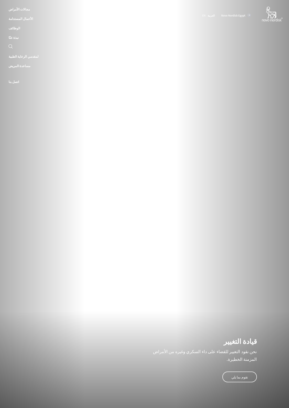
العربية (211, 15)
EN (204, 15)
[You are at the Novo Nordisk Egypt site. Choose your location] (235, 15)
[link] (11, 47)
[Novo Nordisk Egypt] (267, 14)
